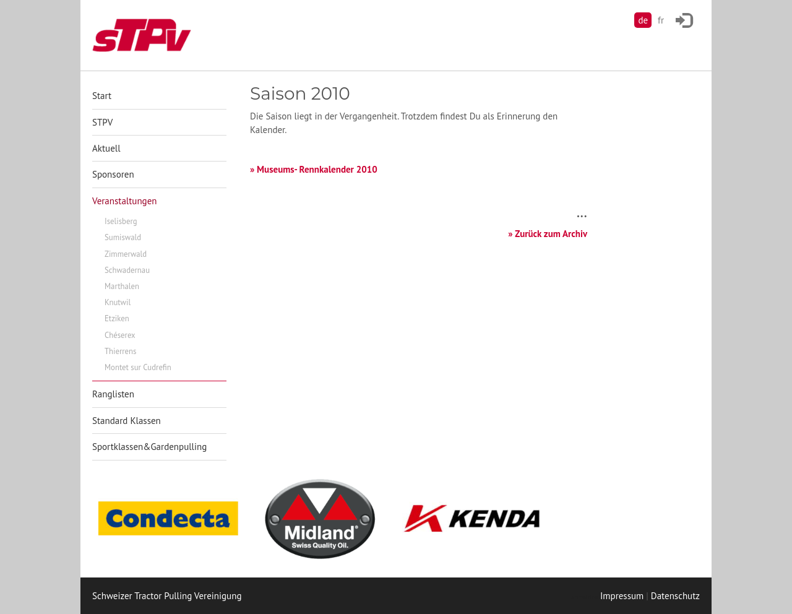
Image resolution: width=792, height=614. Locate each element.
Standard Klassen (126, 420)
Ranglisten (113, 394)
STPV (102, 122)
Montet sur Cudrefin (138, 367)
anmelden (584, 597)
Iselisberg (121, 221)
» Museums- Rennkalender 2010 (313, 169)
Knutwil (118, 302)
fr (661, 20)
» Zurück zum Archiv (547, 234)
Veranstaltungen (124, 201)
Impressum (622, 596)
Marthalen (122, 286)
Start (101, 96)
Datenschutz (675, 596)
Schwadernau (127, 270)
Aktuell (106, 148)
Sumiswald (123, 237)
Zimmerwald (126, 254)
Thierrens (120, 351)
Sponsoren (113, 174)
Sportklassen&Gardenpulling (149, 446)
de (643, 20)
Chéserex (120, 335)
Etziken (117, 318)
